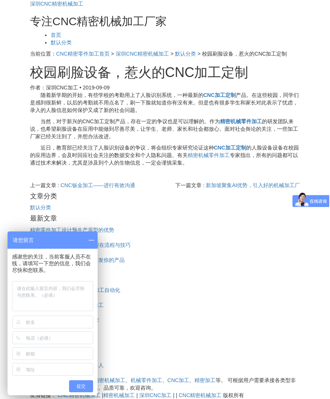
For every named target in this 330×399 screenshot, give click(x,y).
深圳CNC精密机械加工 (56, 4)
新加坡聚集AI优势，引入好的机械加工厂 (253, 185)
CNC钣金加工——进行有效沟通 (97, 185)
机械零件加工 (146, 380)
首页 (56, 35)
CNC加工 (178, 380)
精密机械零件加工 (209, 155)
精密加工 (204, 380)
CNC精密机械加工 (104, 380)
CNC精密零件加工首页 (83, 54)
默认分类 (61, 42)
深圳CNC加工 (155, 395)
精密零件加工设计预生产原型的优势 (72, 230)
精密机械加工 (119, 395)
